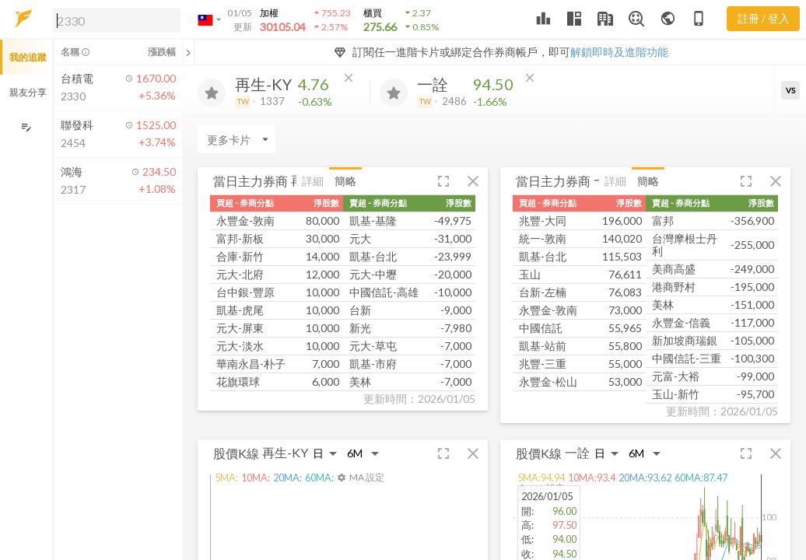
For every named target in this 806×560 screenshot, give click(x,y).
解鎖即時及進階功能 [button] (619, 51)
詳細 (313, 180)
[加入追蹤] (212, 93)
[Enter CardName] (236, 139)
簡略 (345, 180)
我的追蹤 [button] (28, 57)
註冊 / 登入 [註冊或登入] (764, 18)
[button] (113, 19)
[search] (116, 20)
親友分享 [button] (28, 92)
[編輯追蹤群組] (26, 127)
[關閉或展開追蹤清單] (188, 52)
